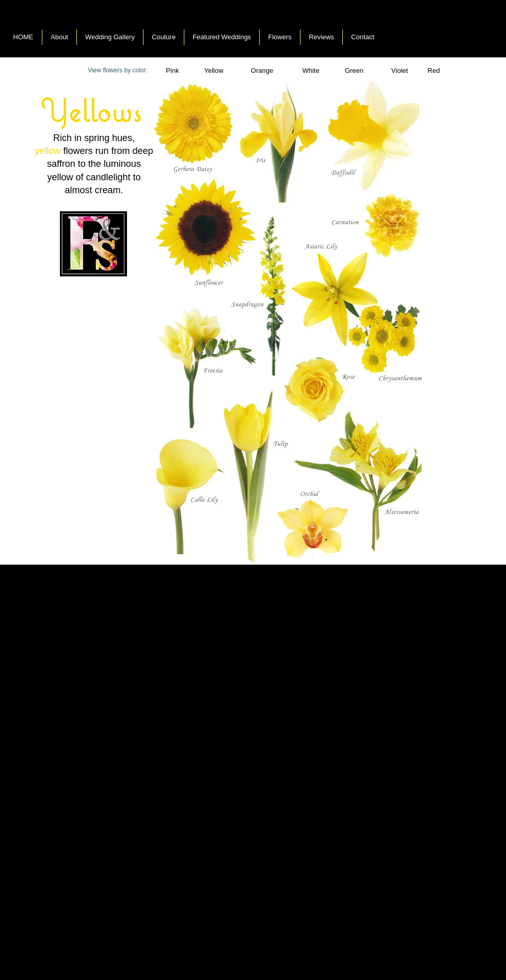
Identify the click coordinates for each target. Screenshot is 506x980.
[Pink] (172, 71)
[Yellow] (213, 70)
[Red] (433, 70)
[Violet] (399, 70)
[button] (310, 70)
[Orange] (262, 70)
